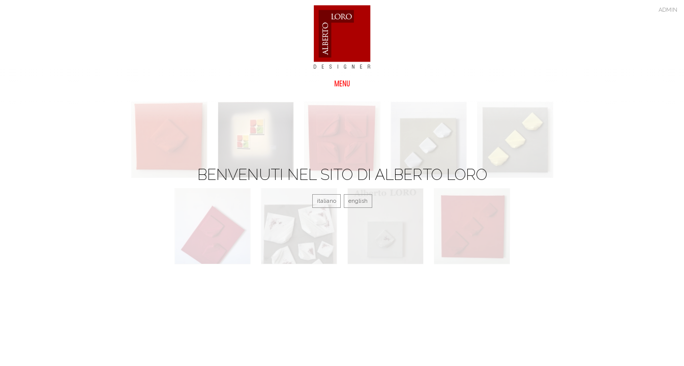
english (358, 201)
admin (668, 10)
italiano (326, 201)
